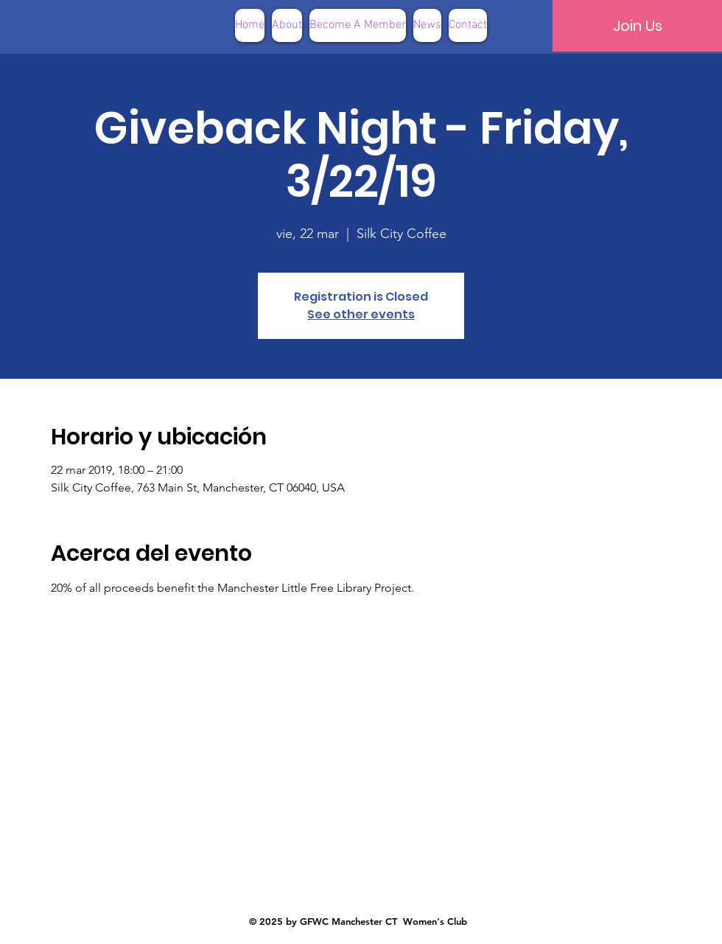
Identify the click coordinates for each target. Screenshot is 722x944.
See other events (361, 314)
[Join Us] (637, 26)
